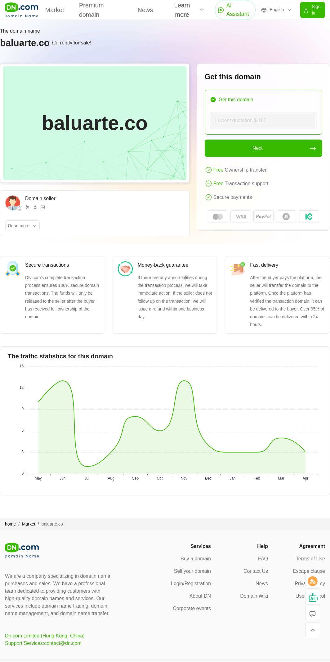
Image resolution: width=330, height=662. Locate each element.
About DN (200, 596)
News (145, 10)
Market (54, 10)
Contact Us (255, 571)
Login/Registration (191, 583)
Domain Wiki (254, 596)
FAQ (263, 558)
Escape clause (309, 571)
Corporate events (192, 608)
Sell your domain (192, 571)
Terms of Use (310, 558)
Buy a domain (196, 558)
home (10, 524)
